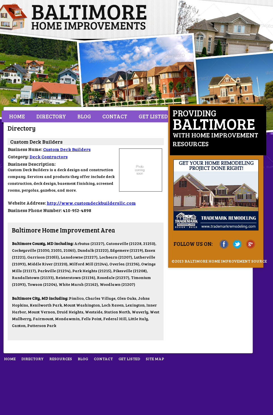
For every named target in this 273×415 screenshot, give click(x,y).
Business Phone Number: (35, 210)
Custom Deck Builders (67, 149)
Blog (84, 116)
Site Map (155, 358)
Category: (18, 157)
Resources (60, 358)
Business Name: (25, 149)
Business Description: (32, 164)
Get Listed (153, 116)
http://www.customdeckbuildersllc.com (91, 203)
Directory (51, 116)
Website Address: (27, 203)
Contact (114, 116)
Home (17, 116)
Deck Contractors (48, 157)
